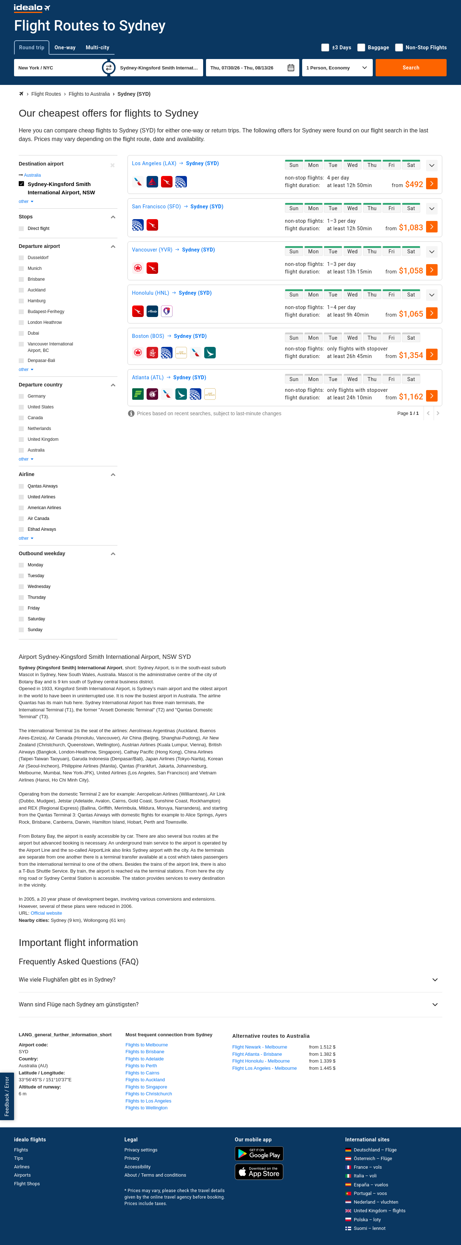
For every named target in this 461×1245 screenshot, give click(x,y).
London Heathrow (45, 322)
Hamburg (36, 300)
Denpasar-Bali (41, 360)
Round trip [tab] (31, 47)
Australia (32, 175)
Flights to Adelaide (145, 1058)
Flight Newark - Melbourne (259, 1047)
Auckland (36, 290)
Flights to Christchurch (149, 1093)
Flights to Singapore (146, 1087)
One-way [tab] (65, 47)
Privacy (132, 1158)
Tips (18, 1158)
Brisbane (36, 279)
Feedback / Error (7, 1097)
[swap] (109, 67)
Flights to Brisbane (145, 1051)
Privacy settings (141, 1150)
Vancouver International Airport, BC (50, 347)
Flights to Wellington (147, 1107)
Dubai (33, 333)
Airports (22, 1175)
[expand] (432, 165)
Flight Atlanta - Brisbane (257, 1054)
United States (41, 406)
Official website (46, 913)
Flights (21, 1150)
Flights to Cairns (143, 1073)
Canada (35, 417)
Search (411, 68)
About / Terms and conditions (155, 1175)
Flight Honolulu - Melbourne (261, 1061)
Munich (35, 268)
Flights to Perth (141, 1065)
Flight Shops (27, 1183)
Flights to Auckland (145, 1079)
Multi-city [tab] (97, 47)
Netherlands (39, 428)
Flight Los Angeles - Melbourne (264, 1068)
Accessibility (138, 1166)
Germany (36, 396)
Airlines (22, 1166)
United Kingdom (43, 439)
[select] (432, 183)
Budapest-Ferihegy (46, 311)
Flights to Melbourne (147, 1044)
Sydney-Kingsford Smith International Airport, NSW (61, 188)
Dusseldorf (38, 257)
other (26, 201)
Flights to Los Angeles (148, 1101)
